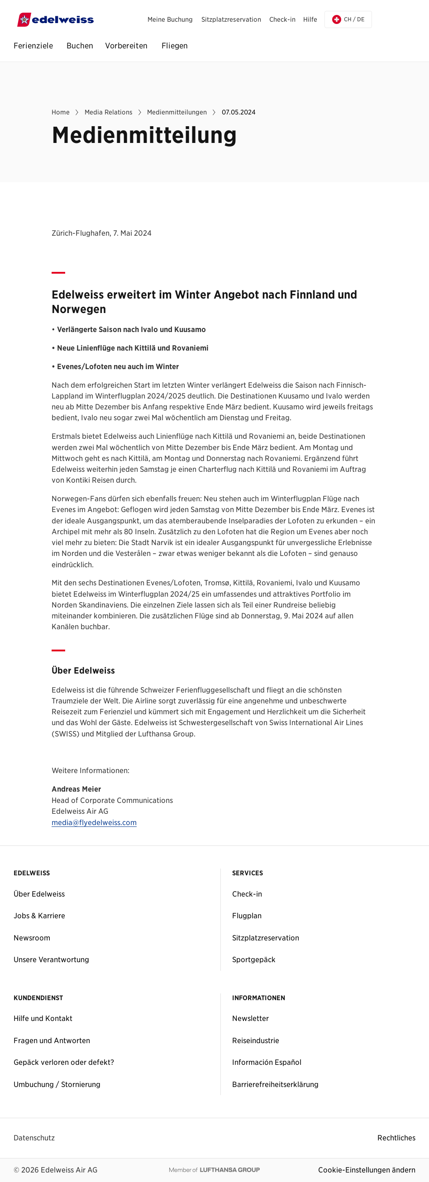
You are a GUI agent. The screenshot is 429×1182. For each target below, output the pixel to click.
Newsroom (32, 937)
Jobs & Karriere (39, 915)
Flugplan (247, 915)
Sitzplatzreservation (265, 937)
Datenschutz (34, 1137)
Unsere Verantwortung (51, 959)
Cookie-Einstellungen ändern (366, 1169)
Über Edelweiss (39, 893)
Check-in (247, 893)
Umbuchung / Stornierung (57, 1084)
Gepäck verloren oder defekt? (64, 1062)
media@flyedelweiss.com (94, 823)
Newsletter (250, 1018)
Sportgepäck (254, 959)
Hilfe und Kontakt (43, 1018)
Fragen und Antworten (52, 1040)
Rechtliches (396, 1137)
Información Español (266, 1062)
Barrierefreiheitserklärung (275, 1084)
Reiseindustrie (255, 1040)
